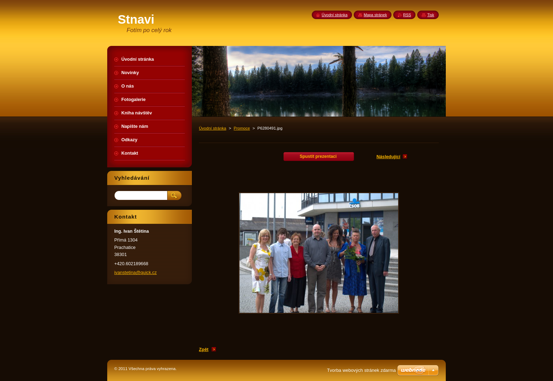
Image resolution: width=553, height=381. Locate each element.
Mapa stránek (375, 15)
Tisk (430, 15)
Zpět (203, 349)
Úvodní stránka (212, 128)
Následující (388, 156)
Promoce (242, 128)
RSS (407, 15)
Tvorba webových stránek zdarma (361, 370)
